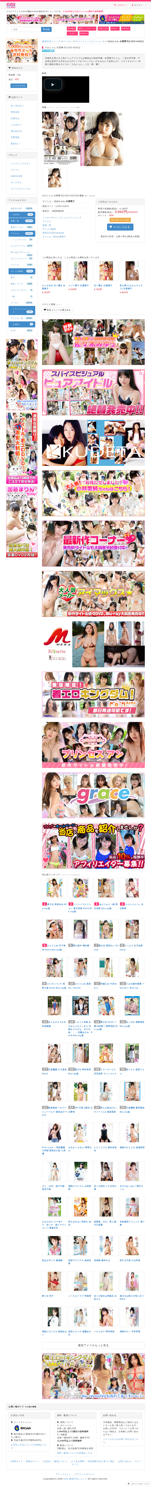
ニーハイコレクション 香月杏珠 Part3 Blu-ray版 (80, 908)
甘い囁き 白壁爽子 (103, 285)
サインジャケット (22, 258)
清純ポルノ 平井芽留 (130, 1331)
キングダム (16, 182)
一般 (22, 296)
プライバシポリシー (85, 1474)
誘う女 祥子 (48, 1296)
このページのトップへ (138, 1484)
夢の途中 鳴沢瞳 (81, 945)
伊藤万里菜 (103, 28)
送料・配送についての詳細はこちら (74, 1453)
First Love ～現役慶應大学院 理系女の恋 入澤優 (54, 1150)
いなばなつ (72, 33)
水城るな (15, 118)
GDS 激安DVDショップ (75, 1479)
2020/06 (60, 233)
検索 (46, 29)
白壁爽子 (61, 237)
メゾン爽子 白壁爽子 (78, 285)
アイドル (46, 221)
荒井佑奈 (15, 112)
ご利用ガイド (16, 1461)
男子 (22, 277)
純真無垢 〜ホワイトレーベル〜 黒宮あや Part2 (54, 1111)
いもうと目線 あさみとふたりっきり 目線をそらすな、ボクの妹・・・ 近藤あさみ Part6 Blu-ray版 (80, 1029)
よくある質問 (77, 1461)
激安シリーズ (22, 283)
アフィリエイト (63, 1474)
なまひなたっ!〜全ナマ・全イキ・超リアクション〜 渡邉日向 (54, 1224)
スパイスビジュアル (21, 189)
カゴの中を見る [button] (19, 86)
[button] (53, 84)
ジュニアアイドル (23, 239)
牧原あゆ (84, 33)
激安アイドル (22, 227)
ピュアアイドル (22, 245)
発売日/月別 (48, 233)
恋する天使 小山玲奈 (130, 1260)
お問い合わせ (124, 1461)
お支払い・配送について (55, 1461)
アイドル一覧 (49, 237)
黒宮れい (15, 143)
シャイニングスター (21, 163)
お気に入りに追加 (120, 220)
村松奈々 (115, 28)
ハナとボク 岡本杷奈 (104, 1331)
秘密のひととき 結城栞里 (132, 1147)
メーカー (67, 41)
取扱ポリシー (33, 1461)
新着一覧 (46, 225)
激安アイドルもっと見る (93, 1345)
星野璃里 (126, 28)
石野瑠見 (15, 137)
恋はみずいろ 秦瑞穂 (52, 1260)
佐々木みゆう (17, 106)
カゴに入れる (120, 226)
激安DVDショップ (51, 41)
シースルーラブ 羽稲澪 (79, 1296)
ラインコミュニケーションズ (90, 41)
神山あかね (16, 131)
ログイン (137, 5)
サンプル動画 (49, 229)
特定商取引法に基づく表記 (101, 1461)
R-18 (22, 330)
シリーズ (22, 264)
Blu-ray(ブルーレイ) (22, 253)
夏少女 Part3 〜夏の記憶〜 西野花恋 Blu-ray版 (106, 1025)
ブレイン (15, 170)
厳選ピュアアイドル (87, 28)
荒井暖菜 (71, 28)
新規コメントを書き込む (57, 310)
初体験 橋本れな (102, 1260)
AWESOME (17, 176)
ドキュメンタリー (22, 290)
